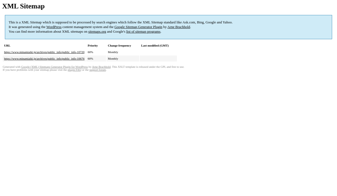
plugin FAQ (74, 69)
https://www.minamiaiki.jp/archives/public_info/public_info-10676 (44, 58)
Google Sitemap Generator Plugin (139, 27)
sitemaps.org (97, 31)
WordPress (54, 27)
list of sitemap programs (143, 31)
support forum (97, 69)
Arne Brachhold (178, 27)
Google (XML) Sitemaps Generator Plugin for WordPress (54, 66)
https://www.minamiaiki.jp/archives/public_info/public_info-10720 (44, 52)
